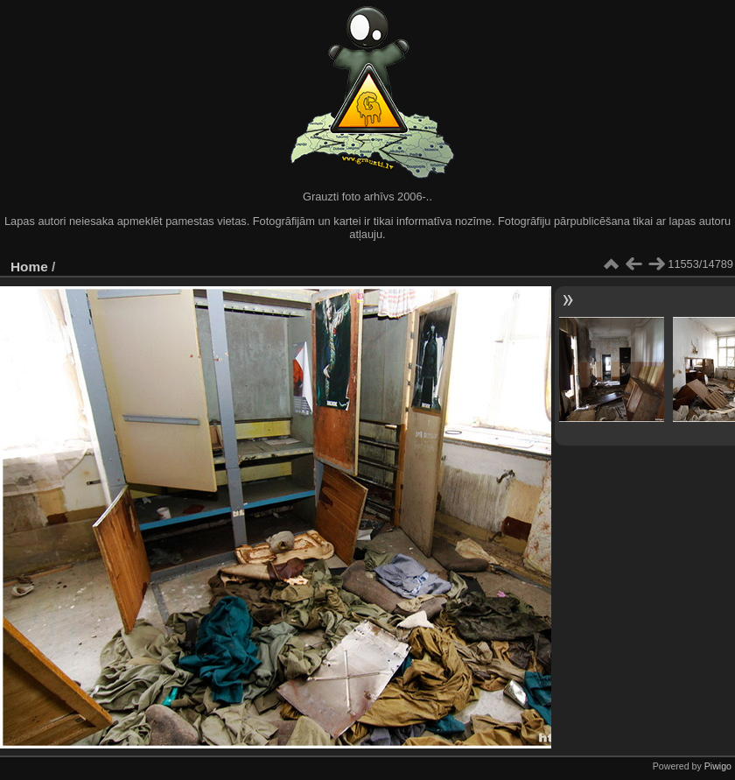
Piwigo (718, 766)
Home (29, 266)
